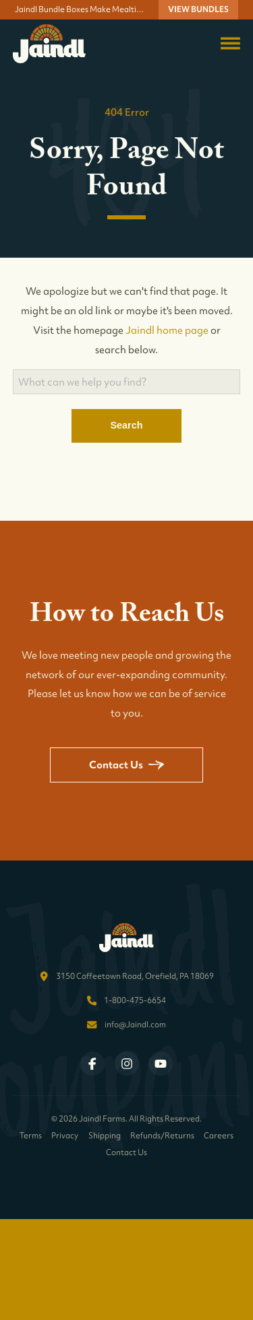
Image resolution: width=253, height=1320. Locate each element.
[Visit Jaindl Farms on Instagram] (127, 1064)
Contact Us (126, 765)
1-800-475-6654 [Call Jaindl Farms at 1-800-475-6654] (135, 1000)
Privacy (64, 1136)
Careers (218, 1136)
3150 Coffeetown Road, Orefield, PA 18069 (135, 976)
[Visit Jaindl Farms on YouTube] (160, 1064)
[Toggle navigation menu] (230, 44)
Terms (31, 1136)
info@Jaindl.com (135, 1024)
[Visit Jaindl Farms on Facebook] (92, 1064)
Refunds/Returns (162, 1136)
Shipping (104, 1136)
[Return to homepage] (49, 43)
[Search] (127, 381)
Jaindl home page (166, 330)
